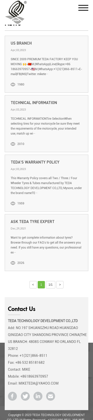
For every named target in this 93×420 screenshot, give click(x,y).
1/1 (51, 284)
